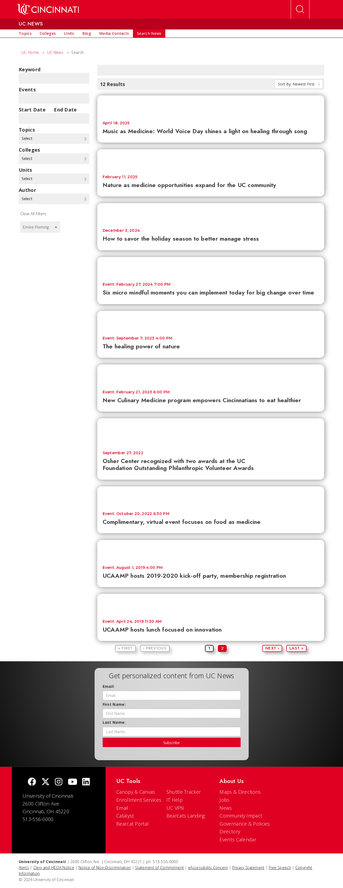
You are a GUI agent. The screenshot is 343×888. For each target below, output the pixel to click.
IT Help (174, 800)
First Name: (114, 704)
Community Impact (240, 815)
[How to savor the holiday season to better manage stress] (211, 213)
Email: (109, 686)
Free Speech (280, 867)
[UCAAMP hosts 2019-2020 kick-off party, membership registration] (211, 550)
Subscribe (171, 742)
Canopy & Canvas (135, 792)
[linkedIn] (86, 782)
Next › (272, 648)
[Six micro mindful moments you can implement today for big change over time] (211, 267)
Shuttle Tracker (183, 792)
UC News (55, 52)
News (225, 808)
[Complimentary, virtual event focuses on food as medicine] (211, 496)
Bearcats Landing (185, 815)
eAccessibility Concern (208, 867)
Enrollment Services (139, 800)
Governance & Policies (244, 823)
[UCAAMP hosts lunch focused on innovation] (211, 604)
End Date (65, 109)
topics (27, 129)
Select (54, 138)
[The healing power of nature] (211, 321)
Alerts (24, 867)
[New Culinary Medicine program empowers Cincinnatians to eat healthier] (211, 374)
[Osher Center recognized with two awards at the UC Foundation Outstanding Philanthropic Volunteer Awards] (211, 432)
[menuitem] (25, 33)
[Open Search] (300, 9)
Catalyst (125, 815)
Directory (229, 831)
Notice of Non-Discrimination (105, 867)
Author (27, 190)
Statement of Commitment (159, 867)
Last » (296, 648)
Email (122, 808)
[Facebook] (32, 782)
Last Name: (114, 722)
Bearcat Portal (132, 823)
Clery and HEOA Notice (53, 867)
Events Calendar (237, 839)
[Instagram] (58, 782)
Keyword (29, 69)
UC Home (30, 52)
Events (27, 89)
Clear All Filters (33, 213)
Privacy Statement (248, 867)
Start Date (32, 109)
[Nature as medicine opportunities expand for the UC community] (211, 159)
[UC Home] (48, 9)
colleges (29, 150)
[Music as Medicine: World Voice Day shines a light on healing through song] (211, 105)
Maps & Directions (240, 792)
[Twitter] (45, 782)
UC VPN (175, 808)
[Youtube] (72, 782)
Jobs (224, 800)
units (25, 170)
